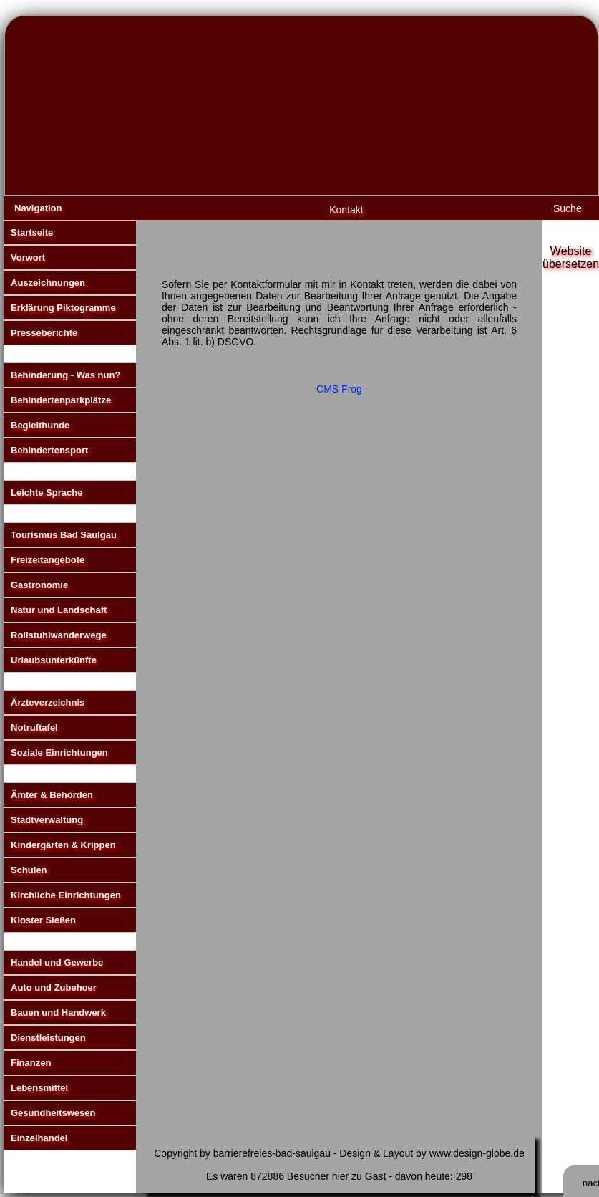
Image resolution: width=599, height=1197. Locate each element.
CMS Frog (339, 389)
